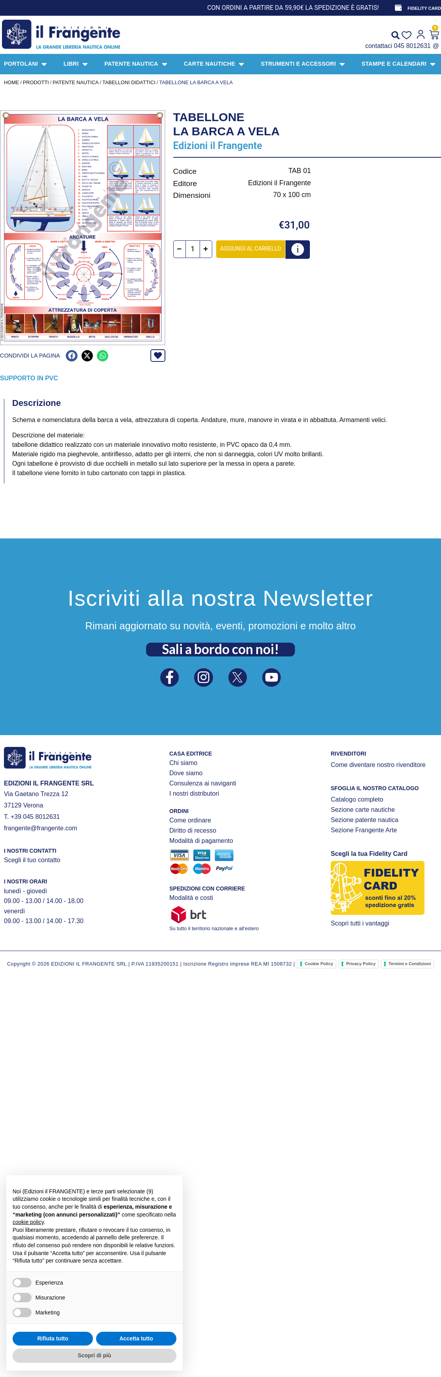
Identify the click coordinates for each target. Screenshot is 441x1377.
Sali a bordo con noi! (220, 648)
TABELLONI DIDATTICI (129, 82)
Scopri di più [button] (94, 1355)
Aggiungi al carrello (251, 248)
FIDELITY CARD (424, 8)
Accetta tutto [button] (136, 1338)
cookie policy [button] (28, 1222)
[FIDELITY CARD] (398, 7)
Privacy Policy (361, 963)
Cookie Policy (319, 963)
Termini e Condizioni (410, 963)
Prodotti (36, 82)
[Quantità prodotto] (193, 249)
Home (11, 82)
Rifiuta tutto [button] (53, 1338)
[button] (71, 355)
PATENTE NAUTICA (76, 82)
